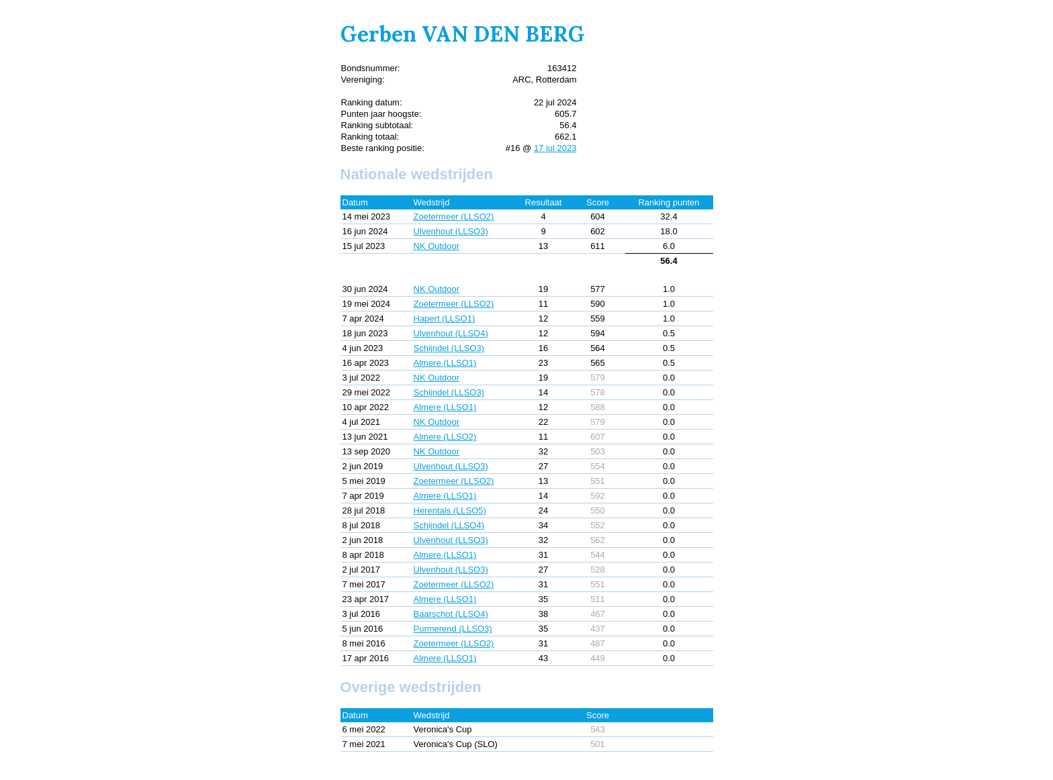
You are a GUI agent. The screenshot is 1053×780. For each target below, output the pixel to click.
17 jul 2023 (555, 148)
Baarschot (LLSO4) (451, 614)
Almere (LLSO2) (445, 437)
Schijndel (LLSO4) (449, 525)
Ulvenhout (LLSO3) (451, 231)
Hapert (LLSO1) (444, 318)
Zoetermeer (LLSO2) (454, 216)
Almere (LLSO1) (445, 363)
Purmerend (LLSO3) (453, 629)
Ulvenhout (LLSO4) (451, 333)
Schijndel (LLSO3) (449, 348)
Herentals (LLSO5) (450, 510)
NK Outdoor (437, 246)
